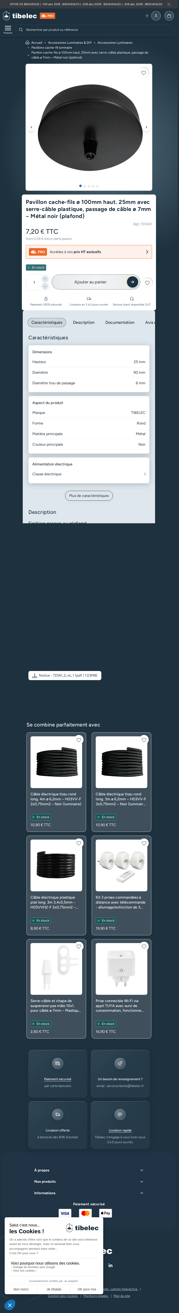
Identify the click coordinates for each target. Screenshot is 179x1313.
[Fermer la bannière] (169, 4)
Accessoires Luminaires (115, 43)
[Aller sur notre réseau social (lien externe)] (110, 1265)
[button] (64, 675)
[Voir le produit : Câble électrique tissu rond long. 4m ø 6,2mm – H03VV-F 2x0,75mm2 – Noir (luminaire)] (56, 782)
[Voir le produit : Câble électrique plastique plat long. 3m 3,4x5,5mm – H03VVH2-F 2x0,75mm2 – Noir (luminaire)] (56, 885)
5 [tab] (97, 186)
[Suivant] (146, 127)
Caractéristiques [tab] (46, 322)
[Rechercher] (21, 29)
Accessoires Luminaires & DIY (70, 43)
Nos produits (45, 1181)
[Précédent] (31, 127)
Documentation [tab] (119, 322)
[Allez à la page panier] (169, 15)
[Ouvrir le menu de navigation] (8, 29)
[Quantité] (34, 282)
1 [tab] (80, 186)
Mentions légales (96, 1296)
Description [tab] (84, 322)
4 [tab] (93, 186)
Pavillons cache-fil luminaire (51, 48)
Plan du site (122, 1296)
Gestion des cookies (63, 1296)
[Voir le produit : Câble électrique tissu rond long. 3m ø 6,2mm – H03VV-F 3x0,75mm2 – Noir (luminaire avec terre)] (121, 782)
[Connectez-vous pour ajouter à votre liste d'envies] (143, 72)
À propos (41, 1170)
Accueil (36, 43)
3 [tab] (89, 186)
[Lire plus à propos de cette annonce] (89, 4)
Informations (44, 1193)
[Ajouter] (45, 278)
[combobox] (99, 29)
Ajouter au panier (90, 282)
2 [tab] (85, 186)
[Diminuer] (45, 286)
